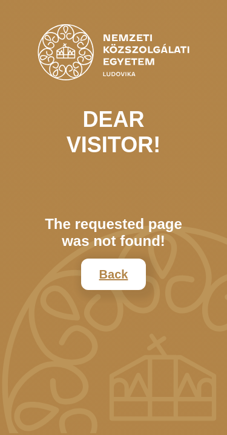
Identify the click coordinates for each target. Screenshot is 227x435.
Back (113, 274)
